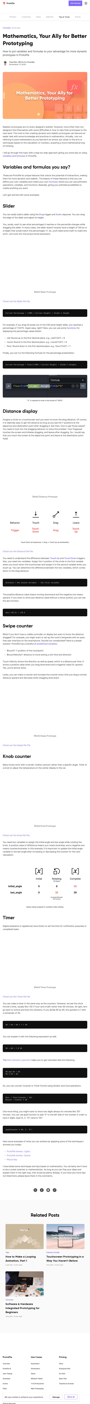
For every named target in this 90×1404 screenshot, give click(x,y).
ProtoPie (7, 1357)
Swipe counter (18, 626)
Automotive (35, 1364)
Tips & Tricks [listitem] (64, 17)
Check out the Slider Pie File (16, 301)
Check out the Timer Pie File (16, 996)
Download (6, 1378)
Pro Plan (62, 1373)
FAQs (5, 1388)
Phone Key (12, 1159)
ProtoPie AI (7, 1369)
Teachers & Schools (66, 1383)
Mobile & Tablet (36, 1378)
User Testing (7, 1373)
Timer (9, 917)
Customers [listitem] (26, 17)
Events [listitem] (77, 17)
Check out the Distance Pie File (18, 551)
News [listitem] (38, 17)
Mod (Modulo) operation (19, 1059)
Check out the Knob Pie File (16, 835)
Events (5, 1383)
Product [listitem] (13, 17)
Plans (61, 1364)
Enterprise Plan (64, 1369)
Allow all (71, 1396)
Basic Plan (63, 1378)
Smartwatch (35, 1369)
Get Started (75, 3)
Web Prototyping (37, 1388)
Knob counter (17, 756)
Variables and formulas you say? (36, 167)
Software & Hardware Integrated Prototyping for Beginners (22, 1308)
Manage (56, 1397)
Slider (9, 206)
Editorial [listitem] (49, 17)
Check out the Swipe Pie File (16, 745)
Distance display (20, 411)
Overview (6, 1364)
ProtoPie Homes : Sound (18, 1155)
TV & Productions (37, 1383)
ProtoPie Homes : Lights (18, 1151)
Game (33, 1373)
